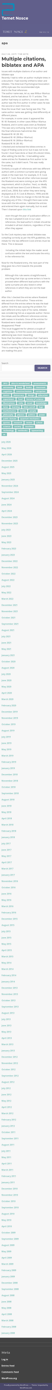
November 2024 (10, 485)
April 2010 (7, 1226)
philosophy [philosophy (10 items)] (8, 415)
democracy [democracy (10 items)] (18, 395)
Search (5, 363)
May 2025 (6, 473)
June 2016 (6, 893)
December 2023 (10, 517)
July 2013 (6, 1019)
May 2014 (6, 962)
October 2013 (8, 1000)
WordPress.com (26, 1388)
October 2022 (8, 573)
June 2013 (6, 1025)
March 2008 (7, 1320)
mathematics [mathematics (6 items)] (9, 411)
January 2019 (8, 768)
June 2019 (6, 743)
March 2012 (7, 1113)
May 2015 (6, 943)
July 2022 (6, 586)
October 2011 (8, 1132)
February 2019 (9, 761)
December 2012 (10, 1056)
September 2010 (10, 1207)
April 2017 (7, 862)
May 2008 (6, 1307)
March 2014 (7, 969)
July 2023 (6, 529)
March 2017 (7, 868)
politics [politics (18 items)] (31, 415)
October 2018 (8, 787)
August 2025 (8, 467)
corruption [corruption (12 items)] (40, 391)
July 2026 (6, 441)
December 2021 (10, 605)
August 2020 (8, 667)
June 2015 (6, 937)
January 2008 (8, 1333)
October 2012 (8, 1069)
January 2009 (8, 1276)
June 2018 (6, 805)
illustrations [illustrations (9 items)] (9, 403)
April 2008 (7, 1314)
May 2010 (6, 1220)
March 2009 (7, 1264)
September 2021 (10, 623)
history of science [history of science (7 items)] (34, 399)
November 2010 (10, 1195)
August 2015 (8, 925)
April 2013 (7, 1038)
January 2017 (8, 874)
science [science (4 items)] (6, 426)
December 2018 (10, 774)
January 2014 (8, 981)
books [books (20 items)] (29, 387)
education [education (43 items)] (43, 395)
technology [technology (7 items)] (8, 430)
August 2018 (8, 799)
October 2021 (8, 617)
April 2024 (7, 510)
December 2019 (10, 711)
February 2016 (9, 912)
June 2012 (6, 1094)
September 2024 (10, 492)
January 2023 (8, 554)
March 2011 (7, 1169)
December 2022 (10, 561)
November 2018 (10, 780)
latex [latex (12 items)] (5, 407)
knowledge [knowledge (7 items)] (41, 403)
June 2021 (6, 642)
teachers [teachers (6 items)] (29, 426)
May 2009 (6, 1251)
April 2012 (7, 1107)
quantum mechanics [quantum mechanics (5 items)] (30, 418)
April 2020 (7, 692)
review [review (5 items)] (29, 422)
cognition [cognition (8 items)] (7, 391)
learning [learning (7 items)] (16, 407)
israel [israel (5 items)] (29, 403)
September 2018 (10, 793)
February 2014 (9, 975)
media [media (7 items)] (23, 411)
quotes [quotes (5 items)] (6, 422)
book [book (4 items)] (19, 387)
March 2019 (7, 755)
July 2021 (6, 636)
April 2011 (7, 1163)
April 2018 (7, 818)
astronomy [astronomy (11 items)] (8, 387)
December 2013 (10, 987)
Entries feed (8, 1365)
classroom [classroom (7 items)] (40, 387)
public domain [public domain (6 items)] (9, 418)
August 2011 (8, 1144)
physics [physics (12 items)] (20, 415)
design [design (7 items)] (31, 395)
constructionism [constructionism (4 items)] (24, 391)
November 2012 (10, 1063)
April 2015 (7, 950)
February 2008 (9, 1326)
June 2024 (6, 504)
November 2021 (10, 611)
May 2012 (6, 1100)
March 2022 (7, 598)
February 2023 (9, 548)
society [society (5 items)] (17, 426)
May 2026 (6, 448)
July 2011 (6, 1151)
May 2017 (6, 856)
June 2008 (6, 1301)
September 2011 (10, 1138)
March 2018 (7, 824)
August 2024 (8, 498)
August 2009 (8, 1245)
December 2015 (10, 918)
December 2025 (10, 460)
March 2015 (7, 956)
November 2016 (10, 881)
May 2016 (6, 900)
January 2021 (8, 655)
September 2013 (10, 1006)
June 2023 (6, 536)
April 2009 (7, 1257)
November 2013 (10, 994)
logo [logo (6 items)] (41, 407)
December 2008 (10, 1282)
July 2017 (6, 843)
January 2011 (8, 1182)
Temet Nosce (15, 18)
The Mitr (23, 54)
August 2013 (8, 1013)
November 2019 (10, 718)
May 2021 (6, 649)
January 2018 (8, 837)
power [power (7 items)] (42, 415)
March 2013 (7, 1044)
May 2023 (6, 542)
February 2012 (9, 1119)
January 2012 (8, 1125)
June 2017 (6, 849)
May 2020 (6, 686)
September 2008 (10, 1289)
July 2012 (6, 1088)
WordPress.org (9, 1378)
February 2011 (9, 1176)
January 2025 (8, 479)
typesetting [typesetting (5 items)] (37, 430)
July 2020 (6, 674)
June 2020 (6, 680)
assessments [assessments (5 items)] (39, 383)
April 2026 (7, 454)
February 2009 (9, 1270)
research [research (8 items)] (18, 422)
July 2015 (6, 931)
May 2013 (6, 1031)
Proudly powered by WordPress (16, 1385)
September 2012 (10, 1075)
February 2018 (9, 831)
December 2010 (10, 1188)
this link (27, 209)
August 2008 (8, 1295)
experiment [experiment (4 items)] (8, 399)
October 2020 (8, 661)
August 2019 (8, 730)
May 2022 (6, 592)
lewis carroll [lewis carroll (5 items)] (29, 407)
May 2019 (6, 749)
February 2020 (9, 705)
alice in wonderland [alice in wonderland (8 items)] (20, 383)
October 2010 (8, 1201)
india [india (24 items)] (21, 403)
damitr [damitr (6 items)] (6, 395)
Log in (5, 1359)
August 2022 (8, 580)
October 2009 (8, 1232)
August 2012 (8, 1082)
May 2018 (6, 812)
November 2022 (10, 567)
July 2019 (6, 736)
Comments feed (10, 1372)
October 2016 (8, 887)
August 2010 (8, 1213)
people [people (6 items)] (33, 411)
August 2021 (8, 630)
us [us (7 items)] (4, 434)
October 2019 (8, 724)
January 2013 (8, 1050)
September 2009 (10, 1238)
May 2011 (6, 1157)
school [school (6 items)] (39, 422)
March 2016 (7, 906)
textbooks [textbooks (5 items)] (23, 430)
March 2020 (7, 699)
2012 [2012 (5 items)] (5, 383)
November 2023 (10, 523)
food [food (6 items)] (20, 399)
